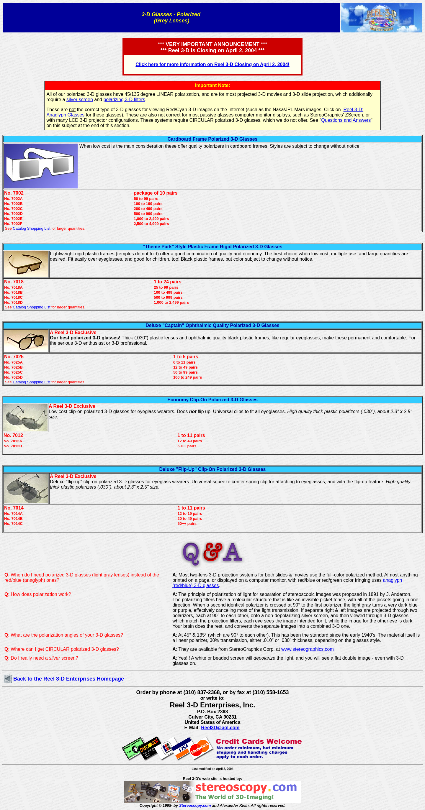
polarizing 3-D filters (124, 99)
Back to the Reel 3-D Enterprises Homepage (68, 679)
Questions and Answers (346, 120)
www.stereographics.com (307, 649)
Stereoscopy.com (195, 805)
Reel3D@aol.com (220, 727)
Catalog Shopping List (31, 228)
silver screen (79, 99)
